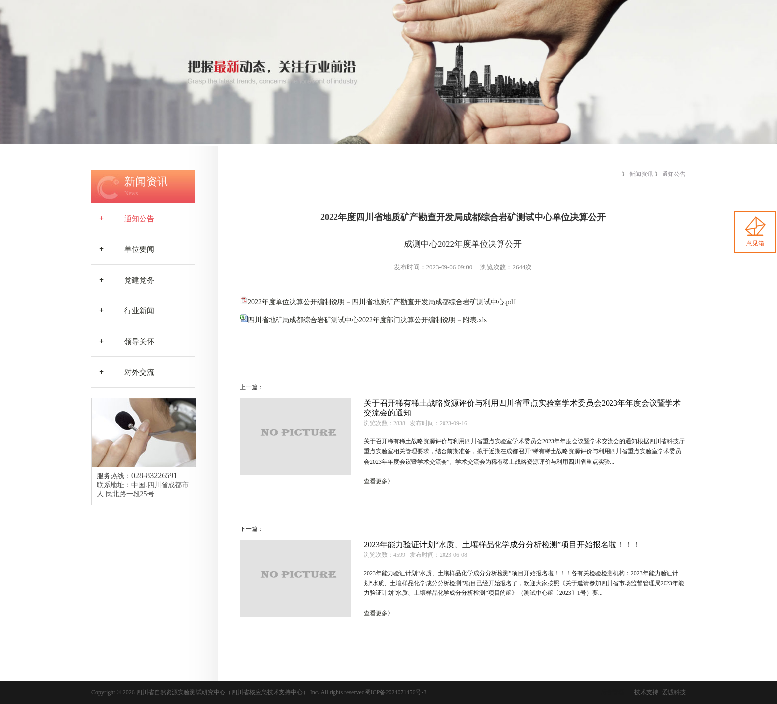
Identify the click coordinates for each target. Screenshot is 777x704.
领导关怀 (122, 341)
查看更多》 (378, 481)
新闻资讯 (641, 174)
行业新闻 (122, 310)
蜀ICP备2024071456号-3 (396, 692)
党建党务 (122, 280)
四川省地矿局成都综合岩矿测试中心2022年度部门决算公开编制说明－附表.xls (367, 320)
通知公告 (122, 218)
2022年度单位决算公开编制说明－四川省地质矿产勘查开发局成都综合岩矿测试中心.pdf (381, 302)
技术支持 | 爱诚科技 (660, 692)
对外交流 (122, 372)
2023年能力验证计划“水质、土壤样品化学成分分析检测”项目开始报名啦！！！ (502, 544)
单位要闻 (122, 249)
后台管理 (612, 692)
